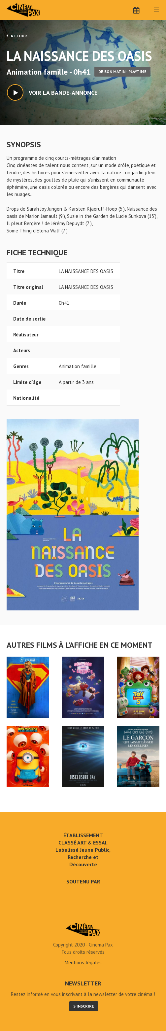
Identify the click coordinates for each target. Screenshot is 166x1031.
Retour (17, 35)
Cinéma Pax (34, 10)
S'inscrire (83, 1006)
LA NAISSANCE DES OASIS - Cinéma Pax (83, 929)
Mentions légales (83, 962)
